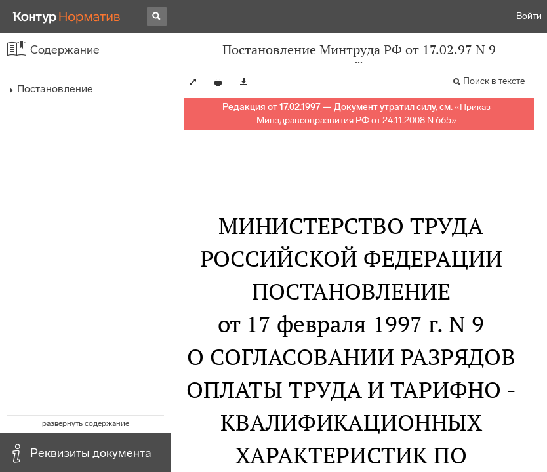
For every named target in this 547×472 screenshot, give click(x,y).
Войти (529, 16)
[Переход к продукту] (67, 16)
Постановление (55, 89)
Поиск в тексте (494, 81)
